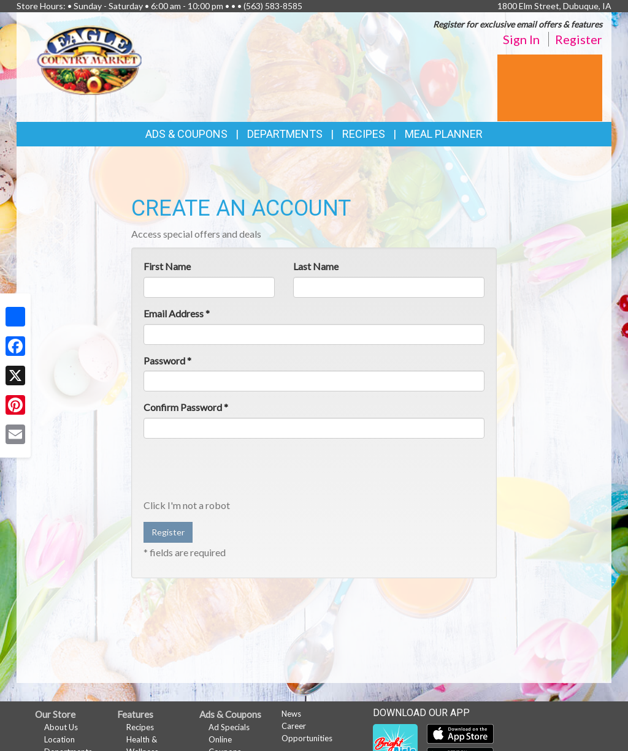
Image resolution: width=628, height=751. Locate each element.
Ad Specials (229, 727)
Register (578, 39)
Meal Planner (444, 133)
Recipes (363, 133)
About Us (61, 727)
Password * (167, 360)
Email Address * (177, 313)
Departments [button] (285, 133)
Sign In (521, 39)
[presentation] (237, 472)
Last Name (316, 266)
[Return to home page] (89, 58)
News (291, 714)
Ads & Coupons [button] (186, 133)
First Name (167, 266)
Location (59, 739)
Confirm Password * (186, 407)
